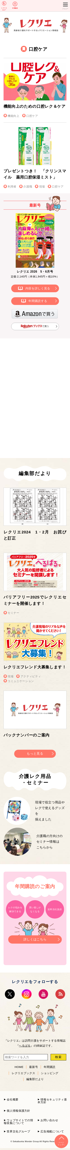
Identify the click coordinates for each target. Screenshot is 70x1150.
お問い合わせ (49, 1120)
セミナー (13, 612)
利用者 (12, 186)
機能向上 (13, 115)
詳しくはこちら (34, 938)
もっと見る (35, 753)
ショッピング (49, 1072)
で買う (35, 326)
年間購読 (15, 8)
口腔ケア (32, 115)
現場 (42, 186)
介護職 (27, 186)
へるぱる (25, 1045)
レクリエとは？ (4, 9)
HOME (19, 1066)
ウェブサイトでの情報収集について (18, 1122)
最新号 (33, 1066)
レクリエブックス (23, 1072)
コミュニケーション (21, 681)
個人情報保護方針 (18, 1110)
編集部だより (35, 1079)
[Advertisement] (35, 372)
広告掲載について (52, 1131)
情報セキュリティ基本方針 (52, 1101)
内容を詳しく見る (37, 288)
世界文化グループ (18, 1131)
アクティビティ (31, 676)
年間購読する (37, 301)
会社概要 (12, 1099)
